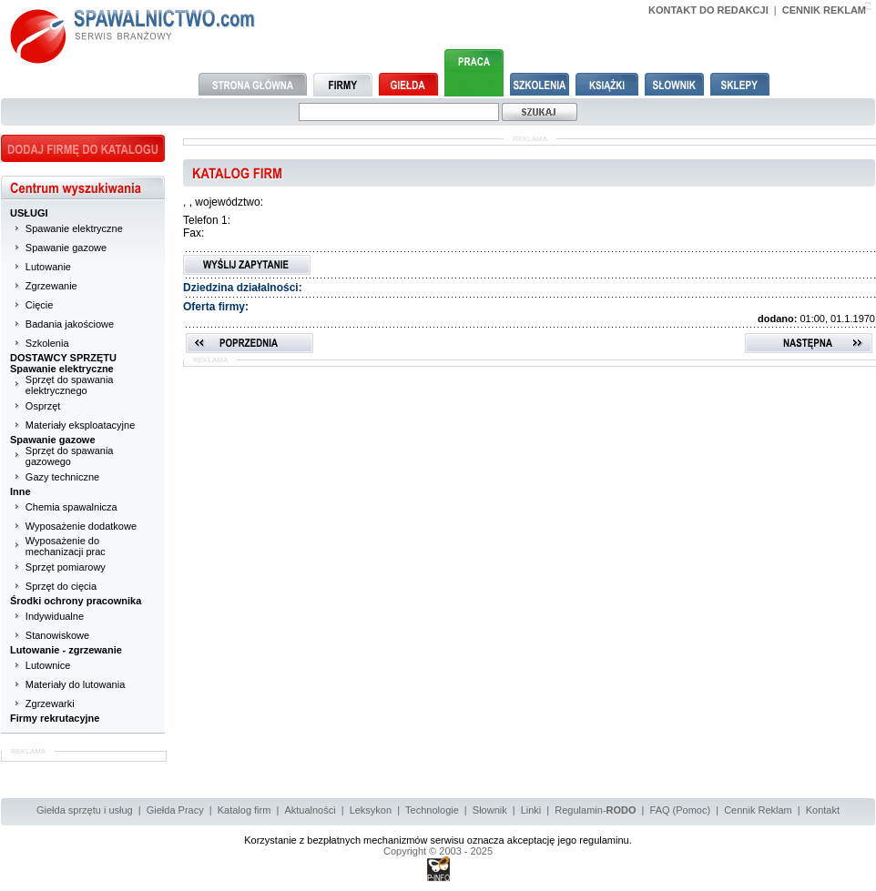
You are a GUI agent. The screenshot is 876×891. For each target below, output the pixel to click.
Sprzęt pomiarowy (65, 567)
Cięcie (39, 304)
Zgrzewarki (50, 703)
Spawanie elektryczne (74, 228)
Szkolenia (47, 343)
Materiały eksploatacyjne (80, 425)
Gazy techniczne (62, 476)
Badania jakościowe (69, 324)
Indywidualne (54, 616)
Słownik (490, 810)
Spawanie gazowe (66, 247)
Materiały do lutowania (75, 684)
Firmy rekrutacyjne (54, 718)
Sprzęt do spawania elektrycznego (69, 385)
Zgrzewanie (51, 285)
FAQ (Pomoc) (680, 810)
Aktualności (309, 810)
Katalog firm (244, 810)
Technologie (432, 810)
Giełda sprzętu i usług (84, 810)
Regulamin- (595, 810)
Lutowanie (48, 266)
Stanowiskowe (57, 635)
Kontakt (823, 810)
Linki (531, 810)
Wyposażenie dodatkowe (81, 526)
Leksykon (371, 810)
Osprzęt (43, 405)
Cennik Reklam (758, 810)
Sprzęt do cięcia (61, 586)
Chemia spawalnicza (71, 506)
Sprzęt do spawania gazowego (69, 456)
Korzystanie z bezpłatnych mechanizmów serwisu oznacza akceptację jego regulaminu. (438, 840)
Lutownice (48, 665)
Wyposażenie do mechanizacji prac (65, 546)
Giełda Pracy (175, 810)
